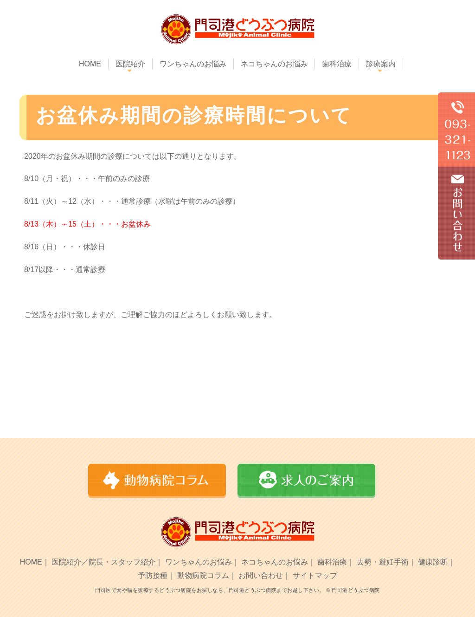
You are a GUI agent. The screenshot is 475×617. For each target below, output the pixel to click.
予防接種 (152, 575)
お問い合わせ (260, 575)
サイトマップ (315, 575)
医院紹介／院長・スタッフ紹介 (103, 562)
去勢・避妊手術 (383, 562)
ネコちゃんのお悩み (274, 64)
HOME (90, 64)
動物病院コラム (203, 575)
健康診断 (433, 562)
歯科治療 (337, 64)
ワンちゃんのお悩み (193, 64)
